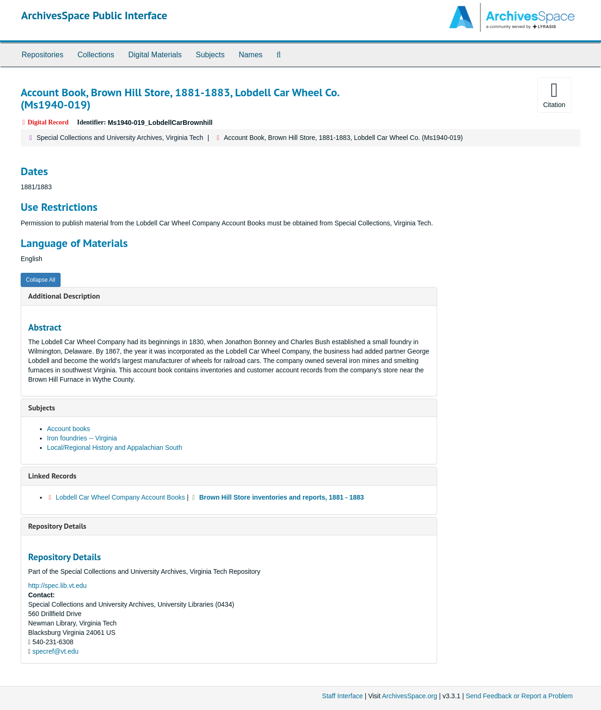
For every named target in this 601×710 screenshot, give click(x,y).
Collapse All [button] (40, 280)
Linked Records (52, 475)
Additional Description (64, 296)
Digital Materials (155, 55)
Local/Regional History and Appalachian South (114, 447)
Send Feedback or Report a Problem (519, 696)
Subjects (210, 55)
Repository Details (57, 526)
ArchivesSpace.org (409, 696)
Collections (95, 55)
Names (250, 55)
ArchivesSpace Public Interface (94, 15)
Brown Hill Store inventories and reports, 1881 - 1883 (281, 497)
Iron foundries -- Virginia (82, 438)
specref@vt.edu (55, 651)
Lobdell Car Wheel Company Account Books (120, 497)
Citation (554, 94)
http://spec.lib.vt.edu (57, 585)
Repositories (42, 55)
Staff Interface (342, 696)
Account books (68, 428)
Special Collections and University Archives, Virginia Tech (120, 137)
